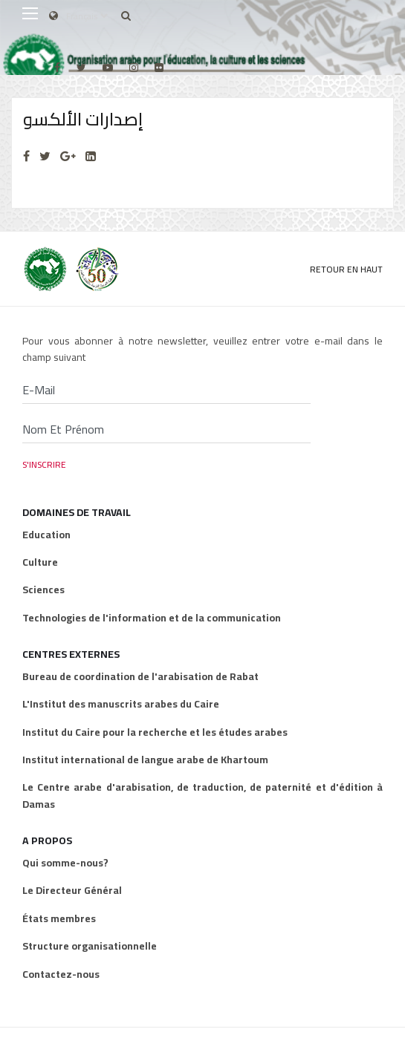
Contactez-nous (61, 974)
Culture (40, 562)
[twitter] (81, 67)
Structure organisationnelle (89, 946)
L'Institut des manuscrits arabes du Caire (120, 704)
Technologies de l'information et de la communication (151, 618)
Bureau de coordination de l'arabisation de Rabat (140, 676)
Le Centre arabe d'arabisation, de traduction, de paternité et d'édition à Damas (202, 795)
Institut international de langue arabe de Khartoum (145, 759)
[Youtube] (108, 67)
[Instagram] (133, 67)
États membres (59, 918)
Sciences (43, 589)
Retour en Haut (346, 269)
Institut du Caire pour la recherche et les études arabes (155, 732)
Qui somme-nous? (65, 863)
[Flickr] (159, 67)
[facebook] (57, 67)
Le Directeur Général (72, 890)
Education (46, 534)
